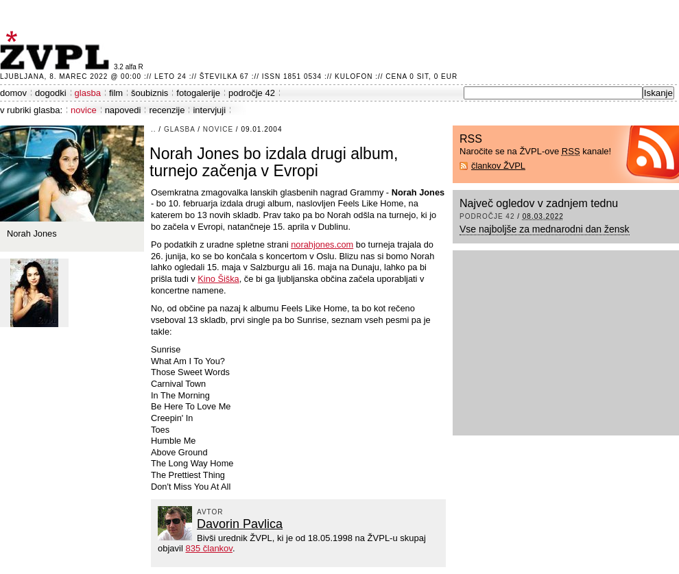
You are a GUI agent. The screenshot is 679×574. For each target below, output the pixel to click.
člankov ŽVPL (498, 165)
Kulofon (353, 76)
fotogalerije (198, 93)
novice (84, 110)
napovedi (123, 110)
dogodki (51, 93)
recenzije (166, 110)
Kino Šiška (218, 279)
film (116, 93)
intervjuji (209, 110)
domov (13, 93)
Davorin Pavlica (240, 524)
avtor (210, 512)
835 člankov (208, 548)
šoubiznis (149, 93)
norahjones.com (322, 244)
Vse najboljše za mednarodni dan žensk (545, 229)
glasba (88, 93)
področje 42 (251, 93)
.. (153, 129)
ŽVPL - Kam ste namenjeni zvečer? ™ (57, 50)
